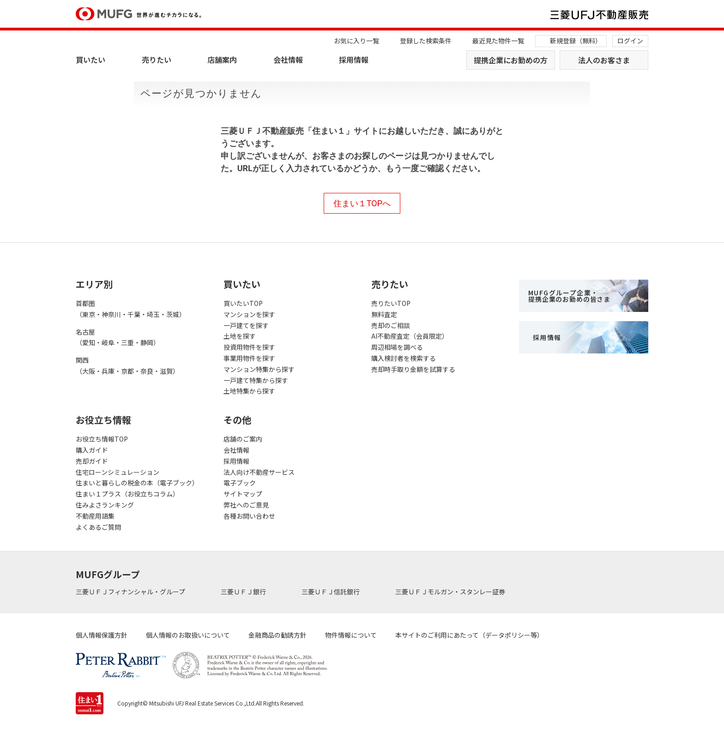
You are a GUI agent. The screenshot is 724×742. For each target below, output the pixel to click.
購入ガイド (92, 450)
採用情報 (353, 59)
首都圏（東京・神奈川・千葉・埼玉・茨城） (131, 309)
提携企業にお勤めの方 (511, 60)
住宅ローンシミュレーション (117, 472)
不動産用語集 (95, 516)
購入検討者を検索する (403, 358)
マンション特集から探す (259, 369)
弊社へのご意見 (246, 504)
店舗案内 (222, 59)
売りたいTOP (390, 303)
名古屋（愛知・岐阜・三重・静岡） (118, 337)
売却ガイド (92, 461)
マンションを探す (249, 314)
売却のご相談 (390, 325)
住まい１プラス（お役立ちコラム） (127, 493)
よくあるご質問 (98, 527)
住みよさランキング (105, 504)
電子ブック (239, 482)
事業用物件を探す (249, 358)
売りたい (156, 59)
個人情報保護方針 (101, 635)
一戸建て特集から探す (255, 380)
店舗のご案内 (242, 438)
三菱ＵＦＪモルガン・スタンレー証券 (451, 591)
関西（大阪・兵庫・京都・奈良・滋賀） (127, 365)
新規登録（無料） (576, 40)
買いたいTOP (243, 303)
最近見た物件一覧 (498, 40)
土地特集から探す (249, 390)
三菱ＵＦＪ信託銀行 (331, 591)
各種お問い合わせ (249, 516)
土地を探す (239, 336)
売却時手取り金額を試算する (413, 369)
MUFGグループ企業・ (569, 296)
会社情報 (288, 59)
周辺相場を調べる (397, 347)
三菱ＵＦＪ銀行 (244, 591)
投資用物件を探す (249, 347)
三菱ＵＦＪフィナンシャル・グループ (131, 591)
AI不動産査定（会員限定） (409, 336)
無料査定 (384, 314)
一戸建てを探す (246, 325)
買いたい (90, 59)
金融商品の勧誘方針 (277, 635)
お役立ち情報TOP (102, 438)
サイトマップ (242, 493)
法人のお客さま (604, 60)
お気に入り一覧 (356, 40)
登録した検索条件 (426, 40)
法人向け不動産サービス (259, 472)
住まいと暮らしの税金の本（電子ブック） (137, 482)
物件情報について (351, 635)
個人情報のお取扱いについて (188, 635)
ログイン (630, 40)
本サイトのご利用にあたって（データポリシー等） (469, 635)
